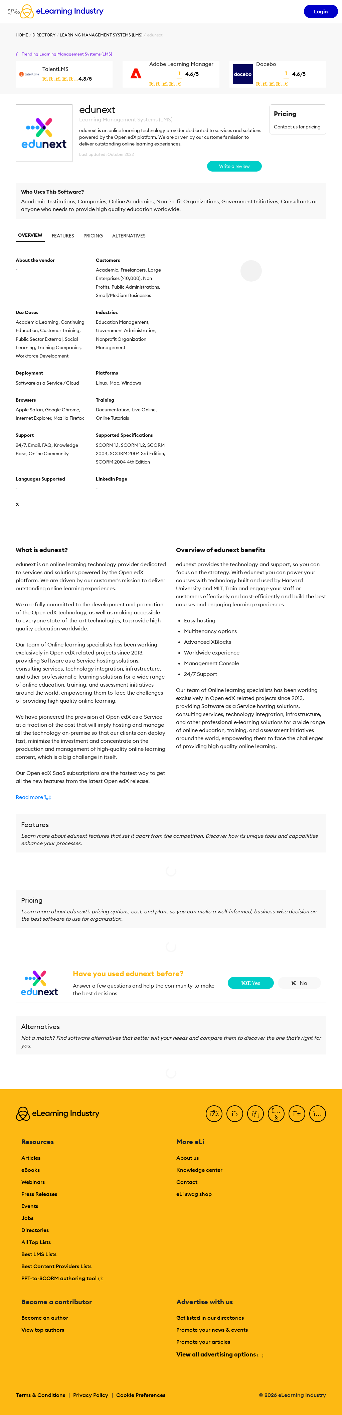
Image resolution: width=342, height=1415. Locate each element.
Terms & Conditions (40, 1395)
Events (29, 1206)
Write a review (234, 166)
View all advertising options (219, 1354)
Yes (250, 983)
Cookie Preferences (140, 1395)
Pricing (93, 236)
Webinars (33, 1182)
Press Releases (39, 1194)
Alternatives (129, 236)
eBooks (30, 1170)
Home (22, 34)
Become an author (44, 1317)
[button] (91, 797)
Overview (30, 235)
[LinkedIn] (255, 1113)
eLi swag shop (194, 1194)
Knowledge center (199, 1170)
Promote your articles (203, 1341)
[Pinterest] (297, 1113)
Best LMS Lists (38, 1254)
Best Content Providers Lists (56, 1266)
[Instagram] (317, 1113)
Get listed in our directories (210, 1317)
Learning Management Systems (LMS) (101, 34)
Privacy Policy (90, 1395)
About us (187, 1157)
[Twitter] (234, 1113)
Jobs (27, 1218)
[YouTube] (276, 1113)
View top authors (42, 1329)
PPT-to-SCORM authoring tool (62, 1278)
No (299, 983)
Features (63, 236)
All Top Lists (36, 1242)
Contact (186, 1182)
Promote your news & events (212, 1329)
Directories (35, 1230)
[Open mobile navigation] (12, 11)
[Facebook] (214, 1113)
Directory (43, 34)
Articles (30, 1157)
